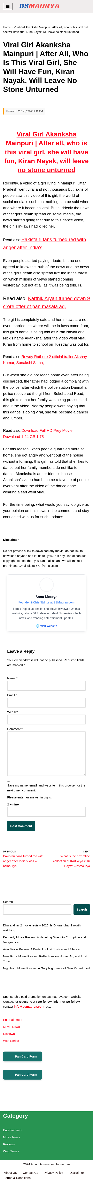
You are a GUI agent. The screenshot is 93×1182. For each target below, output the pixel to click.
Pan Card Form (22, 1056)
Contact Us (30, 1172)
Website (12, 712)
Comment (15, 729)
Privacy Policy (54, 1172)
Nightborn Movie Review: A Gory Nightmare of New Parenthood (46, 968)
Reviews (9, 1033)
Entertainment (12, 1019)
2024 (26, 1164)
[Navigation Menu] (8, 6)
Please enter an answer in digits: (29, 797)
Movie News (11, 1026)
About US (10, 1172)
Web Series (11, 1040)
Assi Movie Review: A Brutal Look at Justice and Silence (41, 949)
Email (12, 695)
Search (8, 902)
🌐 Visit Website (46, 626)
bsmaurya (63, 1164)
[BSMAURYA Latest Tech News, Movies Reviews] (39, 6)
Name (12, 678)
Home (7, 27)
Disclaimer (77, 1172)
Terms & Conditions (17, 1178)
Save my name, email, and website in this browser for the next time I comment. (46, 788)
